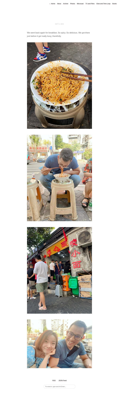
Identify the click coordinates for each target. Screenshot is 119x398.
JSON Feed (63, 380)
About (59, 3)
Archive (65, 3)
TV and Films (90, 3)
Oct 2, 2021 (59, 24)
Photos (72, 3)
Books (114, 3)
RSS (54, 380)
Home (52, 3)
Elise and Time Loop (103, 3)
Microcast (80, 3)
